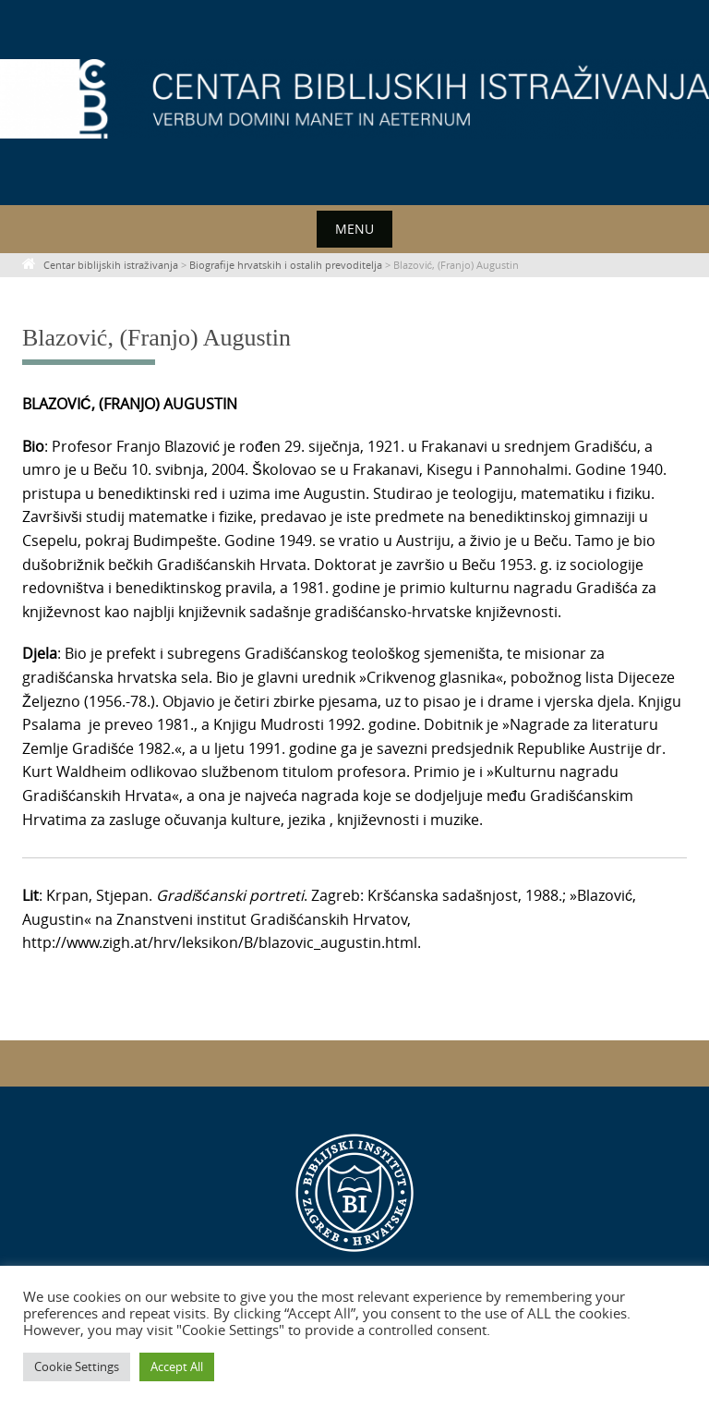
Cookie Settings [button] (76, 1366)
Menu (354, 228)
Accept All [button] (176, 1366)
